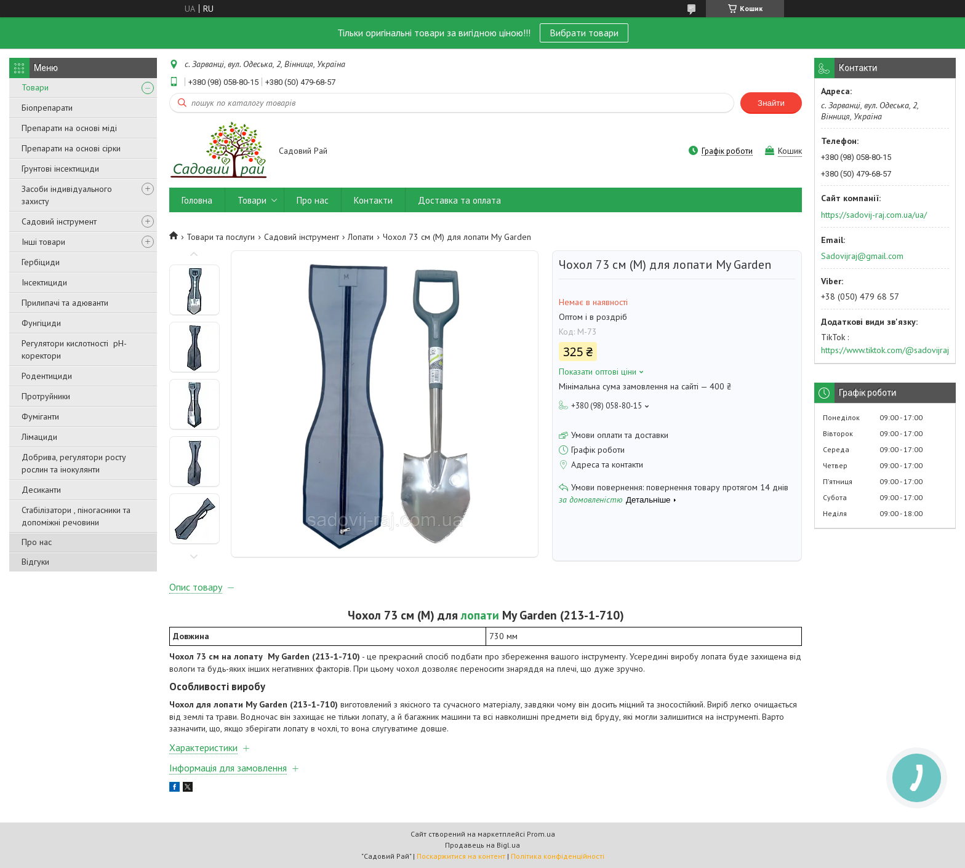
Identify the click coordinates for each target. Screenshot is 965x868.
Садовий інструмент (59, 221)
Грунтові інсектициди (60, 168)
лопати (480, 615)
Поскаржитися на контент (461, 856)
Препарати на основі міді (69, 127)
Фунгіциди (41, 322)
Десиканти (41, 489)
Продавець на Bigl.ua (482, 845)
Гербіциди (41, 262)
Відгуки (35, 561)
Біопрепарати (47, 107)
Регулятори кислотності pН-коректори (74, 349)
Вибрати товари (584, 32)
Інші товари (43, 241)
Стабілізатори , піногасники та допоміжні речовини (76, 516)
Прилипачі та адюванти (65, 302)
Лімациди (39, 436)
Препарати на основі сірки (71, 148)
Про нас (37, 541)
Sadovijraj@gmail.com (862, 255)
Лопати (361, 236)
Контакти (373, 200)
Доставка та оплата (459, 200)
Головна (197, 200)
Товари (35, 87)
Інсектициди (44, 282)
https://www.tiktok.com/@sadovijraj (885, 350)
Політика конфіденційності (557, 856)
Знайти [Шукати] (771, 103)
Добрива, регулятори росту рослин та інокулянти (74, 463)
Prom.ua (541, 833)
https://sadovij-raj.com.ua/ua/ (874, 214)
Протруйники (46, 396)
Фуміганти (40, 416)
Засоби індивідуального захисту (67, 195)
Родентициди (47, 375)
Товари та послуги (220, 236)
